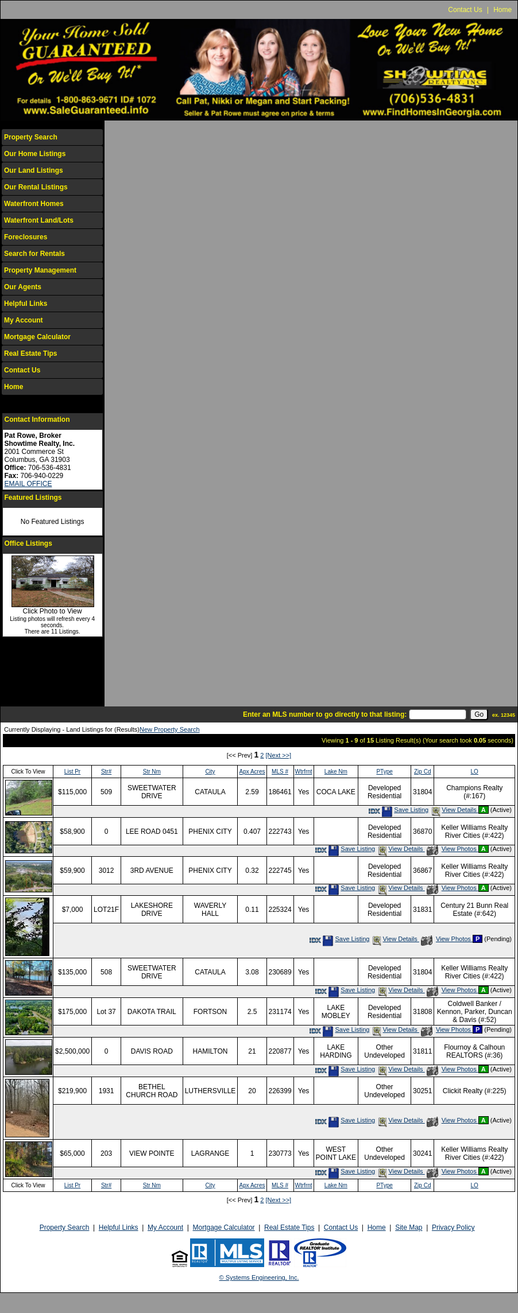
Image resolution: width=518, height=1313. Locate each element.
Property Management (40, 270)
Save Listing (404, 809)
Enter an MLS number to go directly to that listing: (325, 714)
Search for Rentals (34, 254)
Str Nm (152, 771)
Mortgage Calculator (37, 337)
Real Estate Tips (30, 353)
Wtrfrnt (303, 771)
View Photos (452, 848)
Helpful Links (25, 304)
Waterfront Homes (34, 204)
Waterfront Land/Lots (39, 220)
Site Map (408, 1227)
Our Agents (22, 287)
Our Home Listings (34, 154)
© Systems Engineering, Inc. (259, 1277)
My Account (23, 320)
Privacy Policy (453, 1227)
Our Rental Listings (36, 187)
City (210, 771)
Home (502, 10)
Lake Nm (335, 771)
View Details (454, 809)
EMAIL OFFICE (28, 484)
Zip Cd (422, 771)
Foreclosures (25, 237)
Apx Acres (252, 771)
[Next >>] (279, 755)
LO (474, 771)
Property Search (30, 137)
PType (384, 771)
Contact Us (465, 10)
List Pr (72, 771)
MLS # (280, 771)
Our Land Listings (33, 170)
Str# (106, 771)
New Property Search (170, 729)
